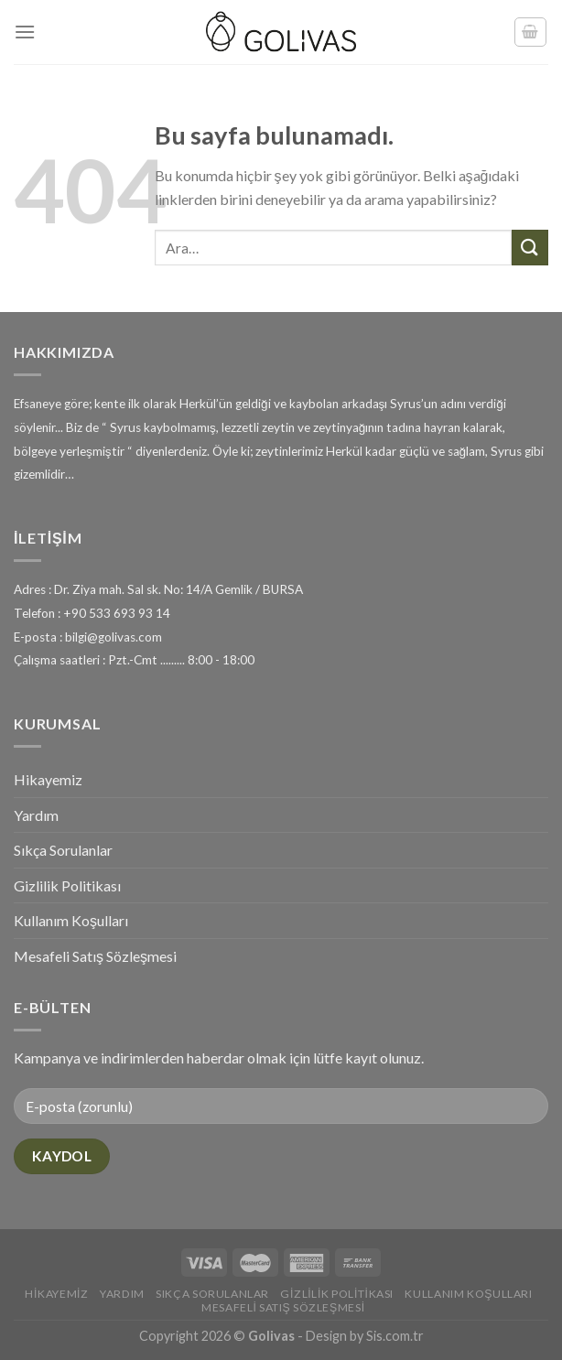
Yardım (36, 815)
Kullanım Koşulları (71, 920)
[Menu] (25, 31)
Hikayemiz (48, 779)
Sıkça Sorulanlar (63, 849)
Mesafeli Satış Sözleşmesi (95, 956)
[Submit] (530, 247)
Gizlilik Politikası (67, 885)
